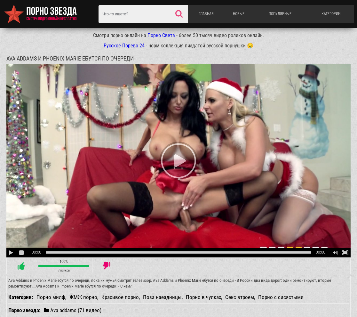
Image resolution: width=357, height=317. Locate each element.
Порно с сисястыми (281, 297)
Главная (206, 14)
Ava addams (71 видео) (72, 310)
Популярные (280, 14)
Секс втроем (239, 297)
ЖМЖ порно (83, 297)
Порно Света (161, 35)
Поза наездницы (162, 297)
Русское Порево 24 (124, 46)
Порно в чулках (203, 297)
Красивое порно (120, 297)
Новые (238, 14)
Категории (330, 14)
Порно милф (50, 297)
